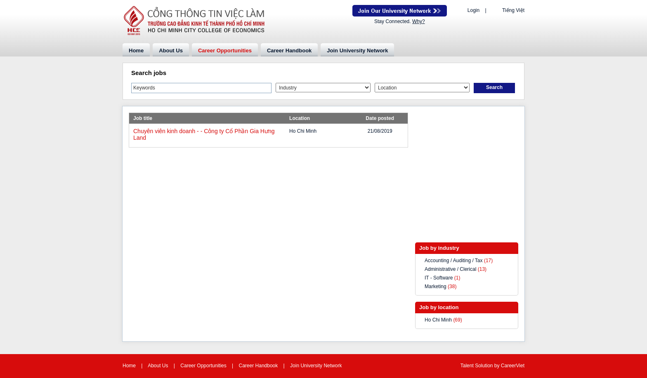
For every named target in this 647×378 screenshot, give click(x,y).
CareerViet (512, 366)
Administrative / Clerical (450, 269)
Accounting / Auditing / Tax (454, 260)
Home (136, 50)
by (497, 366)
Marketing (435, 286)
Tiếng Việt (513, 10)
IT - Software (439, 278)
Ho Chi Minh (438, 320)
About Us (171, 50)
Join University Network (357, 50)
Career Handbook (289, 50)
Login (473, 10)
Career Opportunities (225, 50)
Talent (467, 366)
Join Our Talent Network (399, 10)
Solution (484, 366)
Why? (418, 21)
